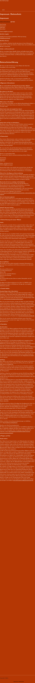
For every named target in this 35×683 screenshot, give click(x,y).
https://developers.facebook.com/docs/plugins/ (13, 299)
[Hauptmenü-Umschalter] (3, 10)
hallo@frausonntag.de (5, 38)
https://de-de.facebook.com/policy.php (26, 315)
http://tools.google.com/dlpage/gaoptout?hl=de (23, 480)
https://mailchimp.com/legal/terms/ (10, 422)
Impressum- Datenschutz (19, 681)
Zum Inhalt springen (4, 0)
